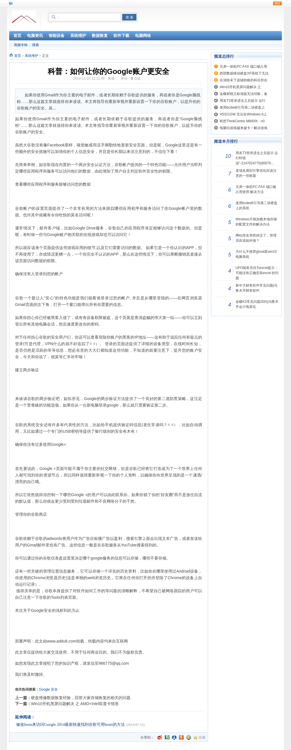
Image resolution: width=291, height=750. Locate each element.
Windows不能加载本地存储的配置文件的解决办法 (256, 221)
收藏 (202, 737)
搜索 (35, 45)
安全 (54, 689)
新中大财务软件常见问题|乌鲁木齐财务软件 (256, 288)
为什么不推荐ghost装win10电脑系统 (256, 254)
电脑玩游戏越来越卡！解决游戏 (243, 128)
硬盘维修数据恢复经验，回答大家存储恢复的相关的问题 (80, 697)
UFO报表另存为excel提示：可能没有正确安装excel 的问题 (257, 273)
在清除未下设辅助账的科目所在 (243, 80)
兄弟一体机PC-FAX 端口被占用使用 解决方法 (256, 189)
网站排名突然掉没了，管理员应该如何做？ (256, 238)
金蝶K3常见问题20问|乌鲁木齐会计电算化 (257, 304)
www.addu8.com (61, 641)
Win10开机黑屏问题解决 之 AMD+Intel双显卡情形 (75, 703)
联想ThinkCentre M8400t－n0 (242, 121)
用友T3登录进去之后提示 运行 (242, 101)
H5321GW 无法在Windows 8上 (243, 114)
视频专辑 (21, 45)
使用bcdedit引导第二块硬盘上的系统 (256, 205)
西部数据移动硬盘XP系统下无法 (244, 73)
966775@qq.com (114, 663)
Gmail (41, 119)
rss (277, 3)
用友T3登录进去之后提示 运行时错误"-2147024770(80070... (257, 158)
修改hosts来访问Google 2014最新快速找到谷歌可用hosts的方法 (70, 724)
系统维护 (31, 56)
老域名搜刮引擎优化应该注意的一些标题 (256, 173)
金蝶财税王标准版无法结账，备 (243, 94)
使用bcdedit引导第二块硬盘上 (242, 107)
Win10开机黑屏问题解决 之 (240, 87)
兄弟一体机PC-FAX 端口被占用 (243, 67)
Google (44, 689)
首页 (17, 56)
